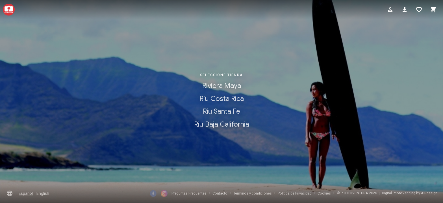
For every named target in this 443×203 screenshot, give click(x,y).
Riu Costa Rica (221, 98)
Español (26, 193)
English (42, 193)
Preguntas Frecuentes (189, 193)
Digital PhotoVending (398, 193)
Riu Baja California (221, 124)
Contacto (219, 193)
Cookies (324, 193)
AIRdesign (429, 193)
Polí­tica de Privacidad (295, 193)
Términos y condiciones (252, 193)
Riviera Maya (221, 85)
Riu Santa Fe (221, 111)
